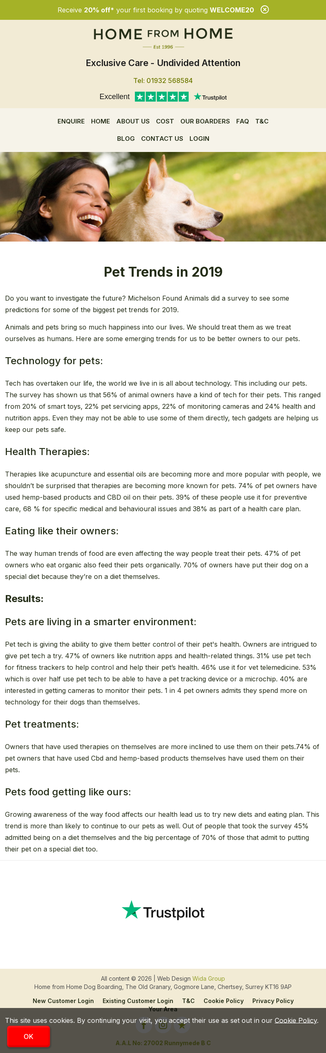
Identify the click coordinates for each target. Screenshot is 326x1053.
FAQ (242, 121)
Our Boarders (205, 121)
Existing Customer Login (138, 1000)
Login (199, 138)
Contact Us (162, 138)
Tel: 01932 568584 (163, 80)
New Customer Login (63, 1000)
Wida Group (208, 978)
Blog (126, 138)
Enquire (71, 121)
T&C (261, 121)
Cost (165, 121)
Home (100, 121)
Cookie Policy (224, 1000)
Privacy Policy (273, 1000)
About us (133, 121)
